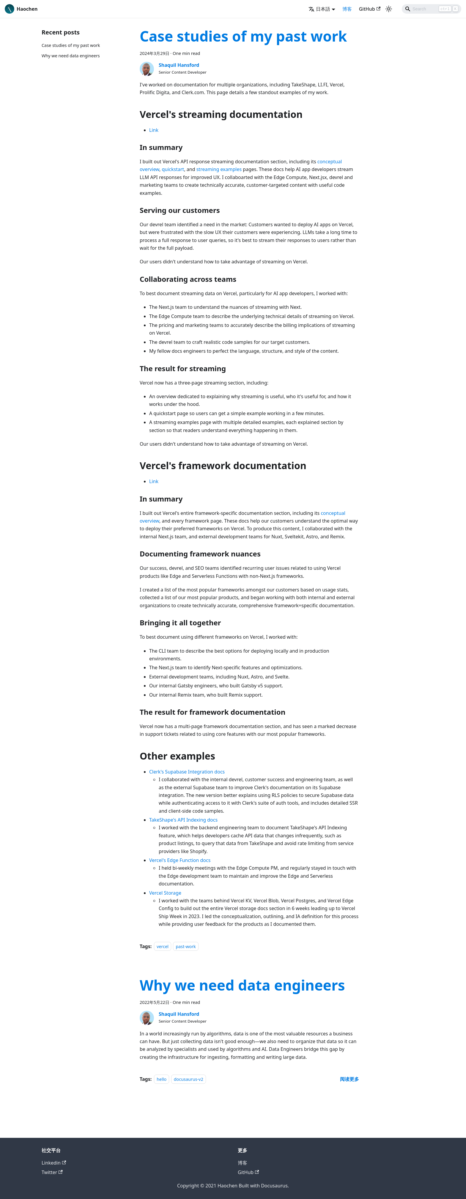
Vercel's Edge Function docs (179, 860)
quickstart (173, 169)
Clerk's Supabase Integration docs (187, 771)
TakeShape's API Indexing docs (183, 820)
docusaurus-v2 (188, 1079)
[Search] (431, 9)
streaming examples (219, 169)
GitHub (369, 9)
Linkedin (54, 1163)
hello (161, 1079)
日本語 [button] (319, 9)
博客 (347, 9)
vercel (163, 946)
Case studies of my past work (71, 45)
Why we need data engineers (71, 55)
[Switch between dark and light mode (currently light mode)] (388, 9)
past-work (186, 946)
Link (153, 130)
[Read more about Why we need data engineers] (349, 1079)
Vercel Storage (165, 893)
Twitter (52, 1172)
